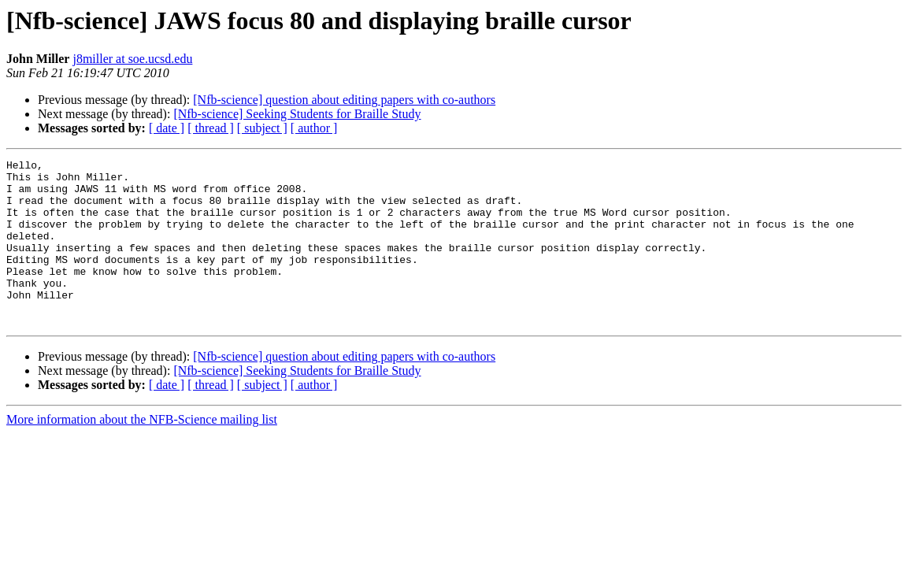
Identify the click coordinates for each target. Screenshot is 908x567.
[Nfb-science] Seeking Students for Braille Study (297, 113)
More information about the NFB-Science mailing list (141, 452)
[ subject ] (262, 128)
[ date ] (166, 128)
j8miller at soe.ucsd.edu (132, 58)
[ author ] (314, 128)
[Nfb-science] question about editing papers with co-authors (344, 99)
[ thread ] (210, 128)
